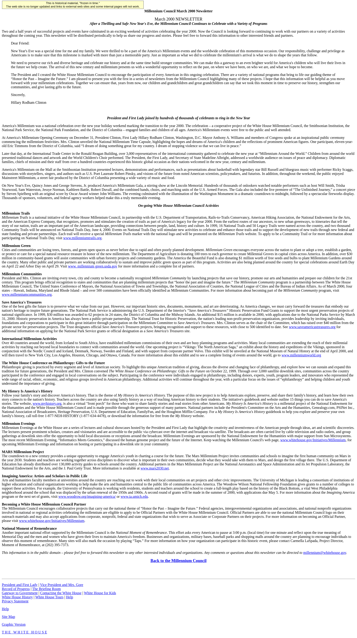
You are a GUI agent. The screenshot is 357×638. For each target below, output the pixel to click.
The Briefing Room (46, 589)
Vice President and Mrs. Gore (61, 585)
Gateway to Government (20, 593)
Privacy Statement (15, 601)
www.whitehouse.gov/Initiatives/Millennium (313, 440)
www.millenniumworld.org (301, 355)
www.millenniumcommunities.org (27, 294)
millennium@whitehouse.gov (324, 553)
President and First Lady (20, 585)
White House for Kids (100, 593)
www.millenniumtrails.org (82, 238)
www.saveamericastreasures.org (312, 327)
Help (69, 597)
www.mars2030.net (154, 468)
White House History (17, 597)
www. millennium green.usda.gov (92, 266)
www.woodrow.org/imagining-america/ (87, 496)
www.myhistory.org (47, 403)
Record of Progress (16, 589)
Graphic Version (14, 624)
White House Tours (49, 597)
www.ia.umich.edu (134, 496)
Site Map (8, 617)
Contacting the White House (60, 593)
